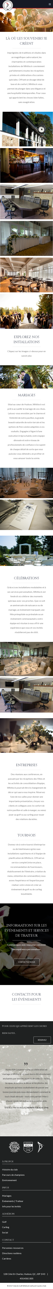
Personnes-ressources (12, 1248)
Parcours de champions (13, 1174)
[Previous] (3, 20)
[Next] (50, 20)
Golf (4, 1221)
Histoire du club (10, 1169)
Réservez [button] (42, 1040)
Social (5, 1232)
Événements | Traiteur (12, 1201)
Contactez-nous (26, 962)
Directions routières (11, 1253)
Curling (5, 1227)
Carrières (6, 1258)
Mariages (6, 1195)
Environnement (9, 1180)
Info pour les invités (11, 1206)
